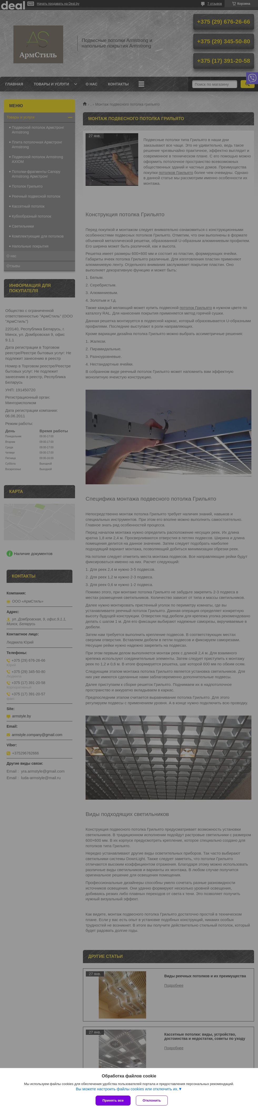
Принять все (113, 1100)
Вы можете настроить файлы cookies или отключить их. (127, 1089)
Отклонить (152, 1100)
